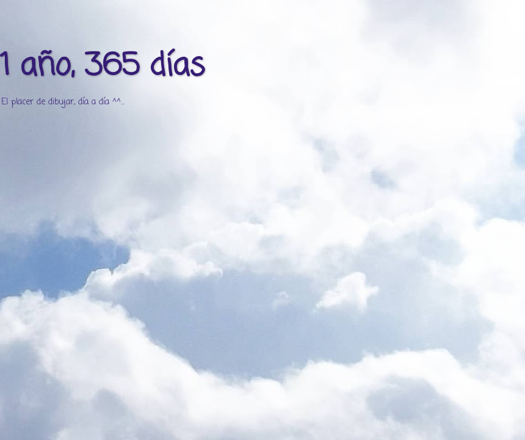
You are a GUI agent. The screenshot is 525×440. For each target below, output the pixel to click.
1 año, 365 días (102, 67)
